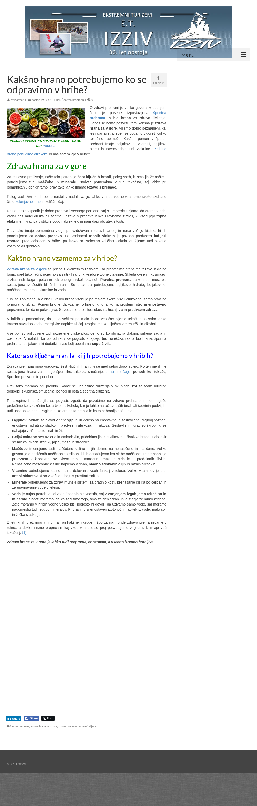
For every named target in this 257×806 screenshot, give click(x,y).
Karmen (19, 99)
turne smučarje (117, 372)
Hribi (57, 99)
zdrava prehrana (68, 726)
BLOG (49, 99)
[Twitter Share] (48, 718)
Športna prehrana (73, 99)
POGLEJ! (49, 145)
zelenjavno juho (28, 202)
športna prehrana (19, 726)
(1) (23, 533)
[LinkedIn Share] (13, 718)
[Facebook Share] (31, 718)
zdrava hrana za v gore (44, 726)
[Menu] (213, 54)
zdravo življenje (87, 726)
